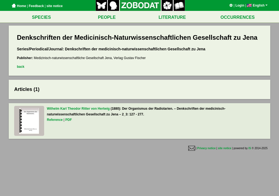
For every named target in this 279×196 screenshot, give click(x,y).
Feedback (36, 6)
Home (18, 6)
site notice (55, 6)
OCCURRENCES (237, 17)
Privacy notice (206, 148)
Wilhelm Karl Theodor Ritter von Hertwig (78, 109)
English (257, 5)
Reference (55, 120)
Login (239, 5)
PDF (68, 120)
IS (249, 148)
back (20, 67)
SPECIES (41, 17)
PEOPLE (107, 17)
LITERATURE (172, 17)
